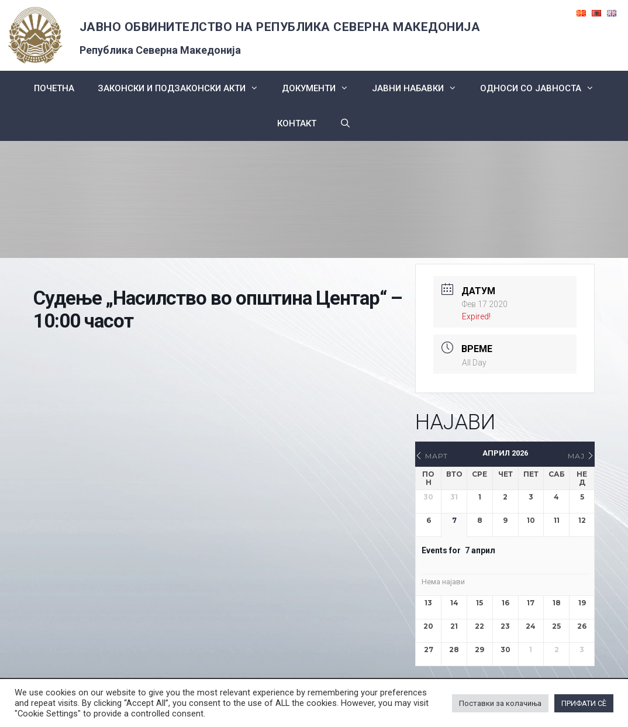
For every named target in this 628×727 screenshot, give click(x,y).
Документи (321, 88)
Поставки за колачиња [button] (500, 703)
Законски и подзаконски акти (184, 88)
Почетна (54, 88)
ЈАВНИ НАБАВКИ (420, 88)
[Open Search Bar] (345, 123)
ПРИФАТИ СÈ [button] (583, 703)
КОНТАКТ (296, 123)
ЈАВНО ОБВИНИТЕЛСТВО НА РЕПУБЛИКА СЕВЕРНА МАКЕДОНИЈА (280, 27)
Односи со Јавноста (543, 88)
